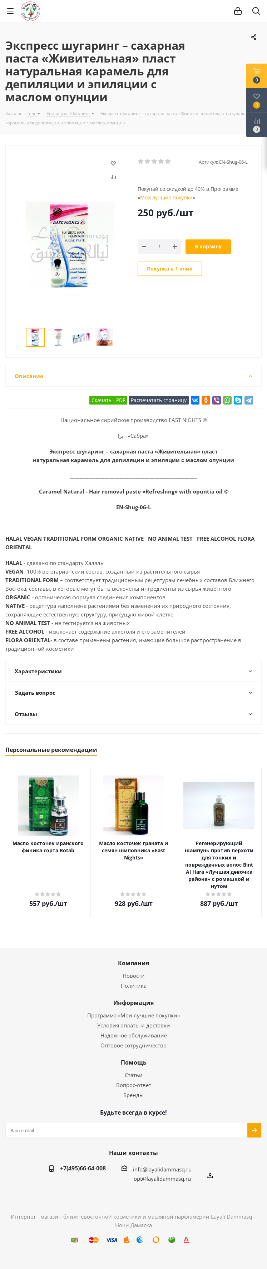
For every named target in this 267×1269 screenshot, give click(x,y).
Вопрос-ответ (133, 1085)
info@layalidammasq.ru (162, 1169)
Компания (133, 963)
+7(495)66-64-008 (83, 1168)
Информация (133, 1003)
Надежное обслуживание (133, 1035)
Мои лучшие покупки (166, 197)
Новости (134, 975)
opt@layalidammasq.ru (162, 1178)
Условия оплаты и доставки (133, 1025)
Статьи (134, 1075)
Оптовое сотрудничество (133, 1045)
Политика (134, 985)
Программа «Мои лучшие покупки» (133, 1015)
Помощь (134, 1062)
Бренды (133, 1095)
